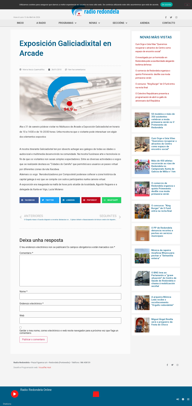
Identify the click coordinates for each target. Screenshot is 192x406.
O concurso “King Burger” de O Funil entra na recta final (161, 208)
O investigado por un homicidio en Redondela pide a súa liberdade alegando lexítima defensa (154, 61)
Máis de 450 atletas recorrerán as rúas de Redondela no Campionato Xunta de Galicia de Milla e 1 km (163, 166)
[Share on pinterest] (91, 200)
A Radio (41, 23)
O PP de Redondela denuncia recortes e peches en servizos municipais (162, 231)
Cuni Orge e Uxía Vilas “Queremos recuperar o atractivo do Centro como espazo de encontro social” (153, 48)
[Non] (187, 4)
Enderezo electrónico (32, 303)
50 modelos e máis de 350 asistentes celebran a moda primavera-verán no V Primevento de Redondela (163, 121)
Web (22, 315)
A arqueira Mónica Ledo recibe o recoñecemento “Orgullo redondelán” (162, 301)
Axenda (145, 23)
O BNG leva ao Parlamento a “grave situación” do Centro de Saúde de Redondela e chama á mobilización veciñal (163, 279)
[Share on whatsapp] (111, 200)
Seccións (120, 23)
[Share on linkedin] (70, 200)
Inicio (20, 23)
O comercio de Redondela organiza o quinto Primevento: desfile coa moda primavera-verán (152, 74)
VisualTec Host (45, 367)
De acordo (166, 4)
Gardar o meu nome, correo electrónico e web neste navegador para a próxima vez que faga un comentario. (69, 331)
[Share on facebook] (29, 200)
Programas (67, 23)
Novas (94, 23)
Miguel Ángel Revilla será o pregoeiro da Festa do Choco (162, 322)
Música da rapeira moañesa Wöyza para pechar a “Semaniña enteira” (162, 254)
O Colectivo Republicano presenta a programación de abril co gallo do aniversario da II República (152, 97)
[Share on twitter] (49, 200)
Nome (23, 291)
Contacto (168, 23)
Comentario (26, 253)
